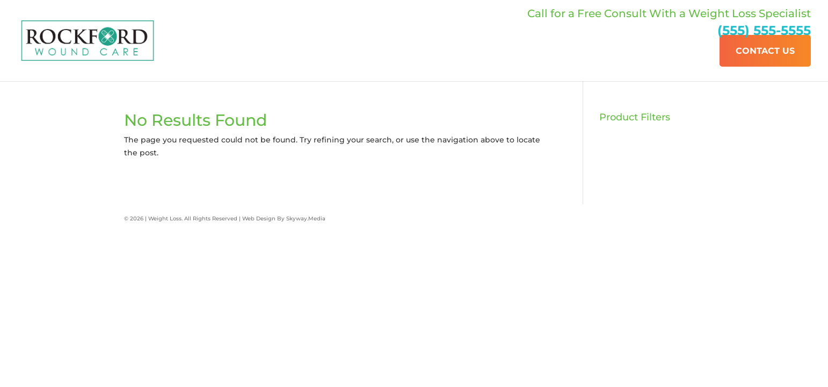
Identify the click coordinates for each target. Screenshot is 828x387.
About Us (600, 51)
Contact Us (765, 51)
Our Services (675, 51)
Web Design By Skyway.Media (283, 218)
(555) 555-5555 (764, 30)
